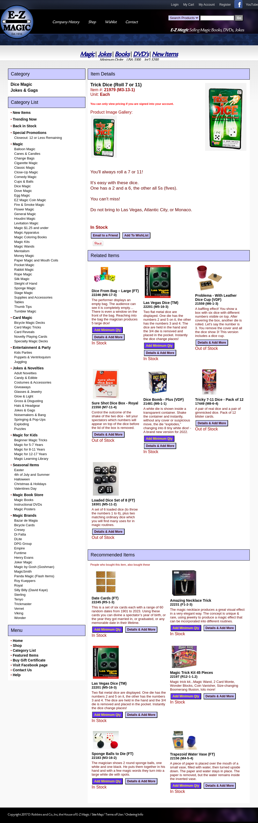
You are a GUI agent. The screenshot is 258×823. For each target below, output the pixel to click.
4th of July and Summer (32, 475)
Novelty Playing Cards (30, 336)
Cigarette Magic (26, 163)
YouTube (252, 4)
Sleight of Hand (25, 283)
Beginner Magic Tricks (30, 440)
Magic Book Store (28, 495)
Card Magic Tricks (27, 327)
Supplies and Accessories (33, 297)
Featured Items (25, 655)
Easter (19, 470)
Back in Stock (24, 126)
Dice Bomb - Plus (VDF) (163, 399)
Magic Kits (22, 242)
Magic (87, 54)
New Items (165, 54)
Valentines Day (25, 488)
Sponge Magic (25, 288)
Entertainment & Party (32, 347)
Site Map (97, 814)
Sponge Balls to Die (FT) (112, 754)
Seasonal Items (26, 465)
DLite (18, 539)
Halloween (22, 479)
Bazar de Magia (26, 520)
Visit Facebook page (30, 665)
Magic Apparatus (26, 232)
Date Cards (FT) (105, 598)
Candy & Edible (25, 378)
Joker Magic (23, 562)
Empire (19, 548)
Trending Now (25, 119)
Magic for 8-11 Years (29, 449)
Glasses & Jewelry (28, 392)
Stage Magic (23, 293)
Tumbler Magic (25, 311)
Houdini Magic (24, 218)
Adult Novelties (25, 373)
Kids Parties (23, 352)
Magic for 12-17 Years (30, 454)
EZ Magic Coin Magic (30, 200)
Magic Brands (24, 515)
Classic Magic (24, 167)
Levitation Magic (26, 223)
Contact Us (22, 670)
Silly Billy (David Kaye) (31, 590)
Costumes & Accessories (32, 382)
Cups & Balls (23, 181)
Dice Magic (21, 84)
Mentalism (21, 251)
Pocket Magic (24, 265)
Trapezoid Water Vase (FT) (192, 754)
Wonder (20, 618)
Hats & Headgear (27, 406)
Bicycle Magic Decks (29, 323)
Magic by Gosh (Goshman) (34, 567)
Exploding (21, 424)
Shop (17, 645)
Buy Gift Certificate (29, 660)
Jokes (104, 54)
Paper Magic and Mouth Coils (36, 260)
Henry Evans (23, 557)
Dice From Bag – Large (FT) (115, 291)
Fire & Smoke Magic (29, 205)
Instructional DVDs (28, 504)
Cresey (19, 530)
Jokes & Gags (24, 90)
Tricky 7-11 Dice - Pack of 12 (219, 399)
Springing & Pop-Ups (29, 419)
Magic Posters (24, 509)
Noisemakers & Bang (30, 415)
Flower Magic (24, 209)
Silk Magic (21, 279)
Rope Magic (23, 274)
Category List (24, 650)
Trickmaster (22, 604)
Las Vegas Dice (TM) (160, 303)
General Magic (25, 214)
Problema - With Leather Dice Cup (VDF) (216, 297)
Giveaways (22, 387)
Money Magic (24, 256)
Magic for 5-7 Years (28, 445)
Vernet (19, 608)
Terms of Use (114, 814)
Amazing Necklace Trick (190, 600)
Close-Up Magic (26, 172)
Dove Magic (23, 191)
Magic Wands (24, 246)
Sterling (20, 595)
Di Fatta (20, 534)
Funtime (20, 553)
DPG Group (23, 544)
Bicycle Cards (24, 525)
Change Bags (24, 158)
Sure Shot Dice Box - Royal (115, 403)
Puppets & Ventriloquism (32, 357)
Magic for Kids (25, 435)
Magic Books (23, 500)
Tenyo (18, 599)
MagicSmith (23, 571)
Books (122, 54)
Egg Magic (22, 195)
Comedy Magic (25, 177)
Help (16, 675)
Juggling (20, 362)
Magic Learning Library (31, 459)
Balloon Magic (24, 149)
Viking (18, 613)
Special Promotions (29, 133)
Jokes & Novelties (28, 368)
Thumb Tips (23, 307)
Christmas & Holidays (30, 484)
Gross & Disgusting (28, 401)
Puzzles (20, 429)
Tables (19, 302)
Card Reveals (24, 332)
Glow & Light (23, 396)
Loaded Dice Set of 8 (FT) (113, 500)
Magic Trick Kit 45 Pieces (191, 673)
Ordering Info (134, 814)
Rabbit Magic (24, 269)
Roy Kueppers (24, 581)
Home (18, 641)
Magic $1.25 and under (31, 228)
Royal (18, 585)
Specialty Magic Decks (31, 341)
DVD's (141, 54)
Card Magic (22, 318)
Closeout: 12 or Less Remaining (38, 138)
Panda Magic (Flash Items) (34, 576)
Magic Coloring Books (30, 237)
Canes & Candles (27, 154)
